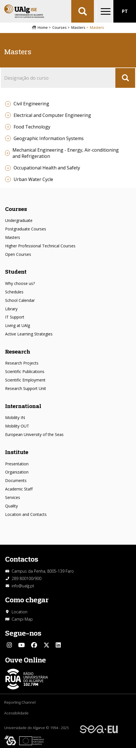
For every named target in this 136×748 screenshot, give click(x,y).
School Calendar (20, 300)
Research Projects (21, 363)
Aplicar (82, 11)
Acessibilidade (16, 713)
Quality (11, 506)
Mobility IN (15, 417)
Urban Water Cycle (33, 179)
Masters (78, 27)
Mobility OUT (17, 426)
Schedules (14, 292)
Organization (17, 472)
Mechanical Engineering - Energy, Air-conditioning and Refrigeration (65, 153)
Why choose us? (20, 283)
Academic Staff (19, 489)
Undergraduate (19, 220)
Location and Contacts (26, 514)
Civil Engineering (31, 104)
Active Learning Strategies (29, 334)
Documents (16, 480)
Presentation (17, 463)
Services (12, 497)
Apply (125, 78)
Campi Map (22, 619)
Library (11, 308)
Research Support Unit (25, 388)
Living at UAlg (17, 325)
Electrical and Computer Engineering (52, 115)
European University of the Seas (34, 434)
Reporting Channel (20, 702)
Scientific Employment (25, 380)
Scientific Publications (24, 371)
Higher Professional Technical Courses (40, 245)
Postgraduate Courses (25, 229)
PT (125, 11)
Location (19, 611)
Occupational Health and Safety (47, 168)
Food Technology (32, 127)
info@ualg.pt (23, 585)
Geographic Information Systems (49, 138)
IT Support (14, 317)
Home (43, 27)
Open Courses (18, 254)
